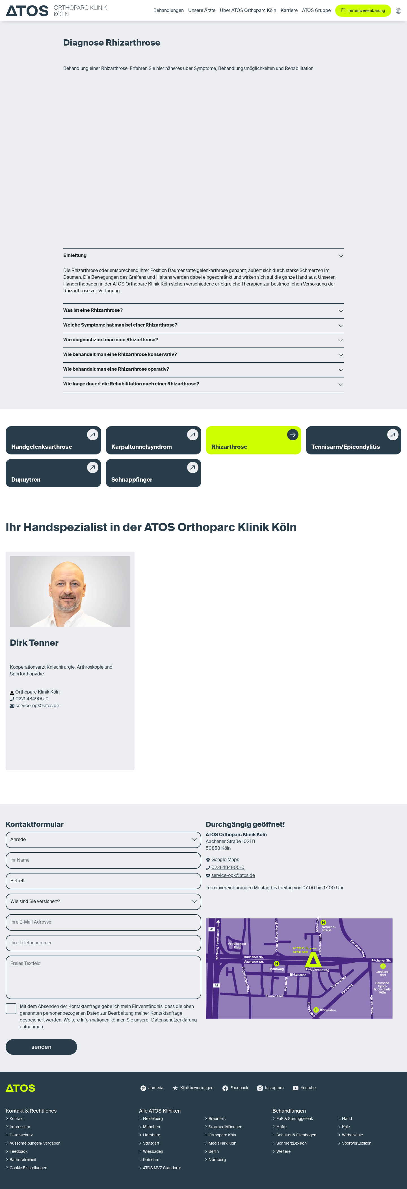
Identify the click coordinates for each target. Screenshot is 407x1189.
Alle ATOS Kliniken (160, 1111)
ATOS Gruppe (316, 10)
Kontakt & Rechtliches (31, 1111)
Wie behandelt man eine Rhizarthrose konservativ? (120, 355)
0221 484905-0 (32, 699)
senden (41, 1047)
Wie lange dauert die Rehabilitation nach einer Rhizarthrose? (131, 384)
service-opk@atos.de (37, 706)
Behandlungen (289, 1111)
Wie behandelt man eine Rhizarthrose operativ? (116, 369)
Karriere (289, 10)
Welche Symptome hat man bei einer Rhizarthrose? (120, 325)
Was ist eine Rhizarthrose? (93, 310)
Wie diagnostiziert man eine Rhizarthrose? (110, 340)
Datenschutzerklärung (174, 1020)
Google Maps (225, 860)
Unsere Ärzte (201, 10)
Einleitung (74, 256)
